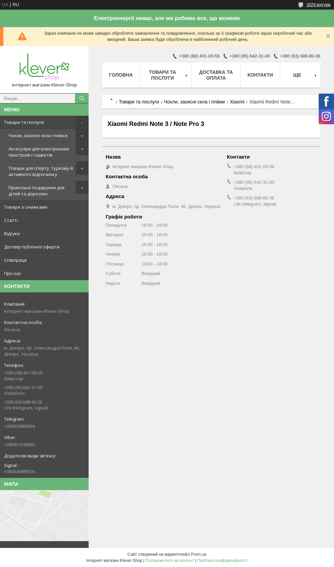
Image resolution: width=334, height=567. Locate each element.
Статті (11, 220)
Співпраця (15, 260)
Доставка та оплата (216, 75)
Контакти (260, 75)
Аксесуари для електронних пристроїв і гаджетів (39, 152)
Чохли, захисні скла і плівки (38, 135)
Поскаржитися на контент (170, 560)
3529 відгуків (318, 4)
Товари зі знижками (25, 207)
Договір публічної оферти (32, 247)
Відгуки (12, 233)
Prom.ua (199, 554)
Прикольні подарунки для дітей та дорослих (36, 190)
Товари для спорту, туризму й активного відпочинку (41, 171)
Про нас (12, 273)
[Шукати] (82, 98)
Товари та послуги (24, 122)
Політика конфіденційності (222, 560)
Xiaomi (237, 101)
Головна (121, 75)
